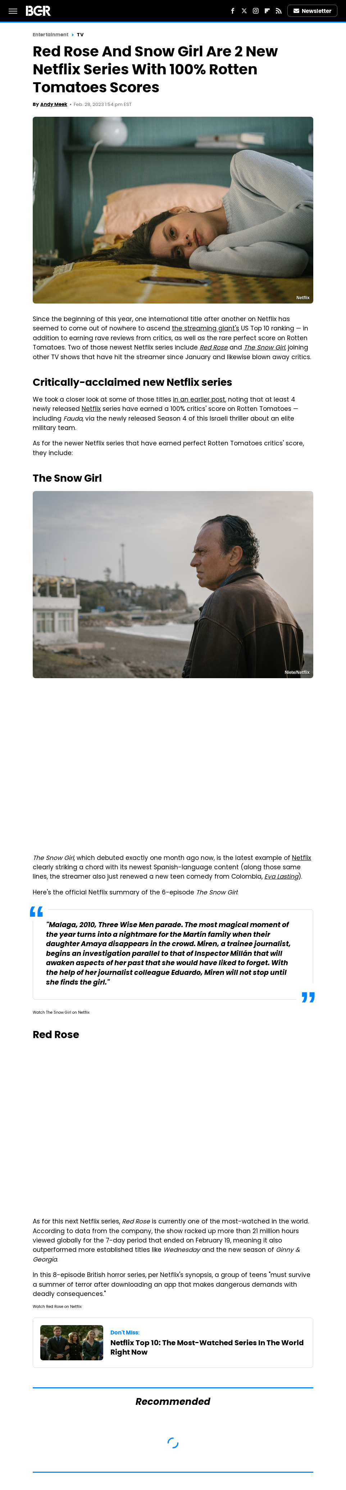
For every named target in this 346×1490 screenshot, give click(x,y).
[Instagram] (256, 11)
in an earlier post (199, 400)
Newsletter (312, 11)
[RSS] (279, 11)
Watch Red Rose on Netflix (57, 1307)
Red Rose (214, 348)
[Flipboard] (267, 11)
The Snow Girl (264, 348)
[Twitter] (244, 11)
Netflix (91, 409)
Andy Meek (53, 104)
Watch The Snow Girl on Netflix (61, 1013)
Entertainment (50, 35)
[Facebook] (233, 11)
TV (80, 35)
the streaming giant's (205, 329)
